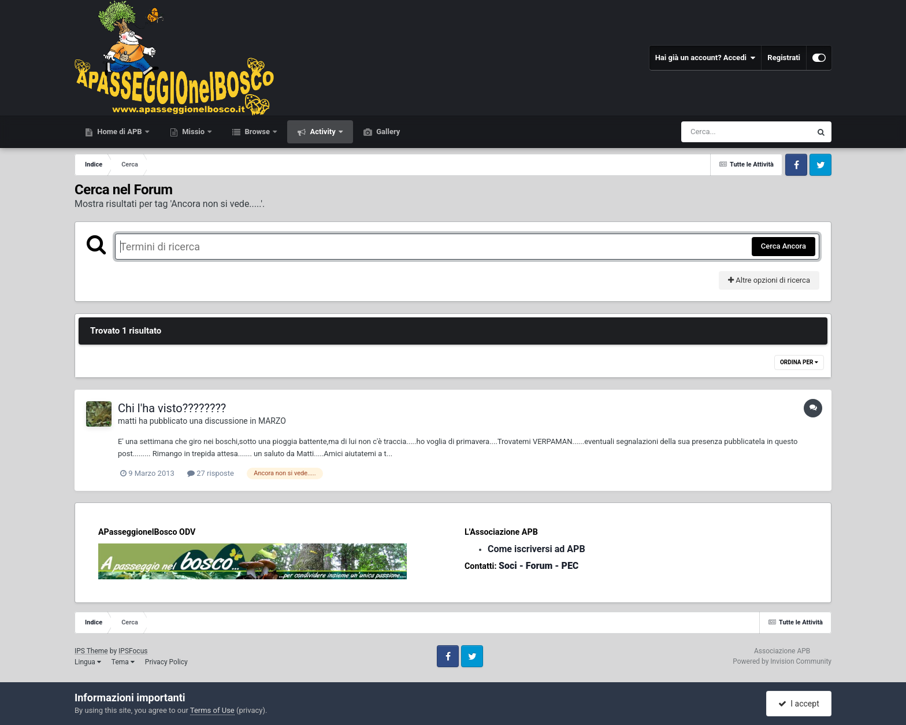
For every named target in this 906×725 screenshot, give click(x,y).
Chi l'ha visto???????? (172, 408)
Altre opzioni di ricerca (769, 280)
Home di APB (119, 131)
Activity (322, 131)
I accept (798, 703)
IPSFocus (132, 651)
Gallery (387, 131)
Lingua (88, 662)
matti (127, 421)
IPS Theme (91, 651)
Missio (193, 131)
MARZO (272, 421)
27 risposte (210, 473)
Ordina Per (799, 362)
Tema (123, 662)
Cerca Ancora (783, 246)
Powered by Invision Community (782, 661)
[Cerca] (721, 131)
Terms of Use (212, 710)
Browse (257, 131)
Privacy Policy (166, 662)
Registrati (783, 57)
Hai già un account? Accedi (705, 58)
